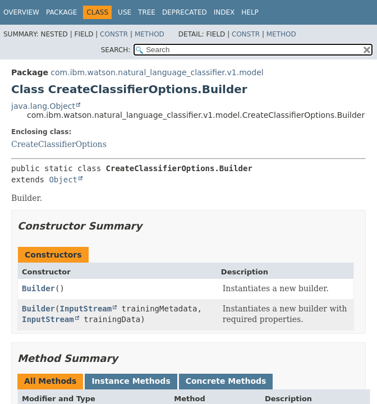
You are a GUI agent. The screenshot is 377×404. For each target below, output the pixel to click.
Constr (114, 34)
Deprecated (184, 12)
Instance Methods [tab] (130, 381)
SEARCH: (116, 50)
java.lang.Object (43, 106)
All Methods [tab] (50, 381)
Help (250, 12)
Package (61, 12)
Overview (21, 12)
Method (149, 34)
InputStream (85, 308)
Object (63, 179)
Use (124, 12)
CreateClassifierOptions (59, 144)
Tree (146, 12)
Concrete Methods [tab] (226, 381)
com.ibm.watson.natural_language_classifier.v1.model (156, 72)
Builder (38, 288)
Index (224, 12)
